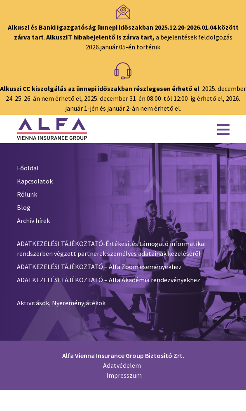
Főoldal (28, 168)
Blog (23, 207)
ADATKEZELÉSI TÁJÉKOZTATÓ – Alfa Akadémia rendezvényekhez (108, 280)
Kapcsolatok (35, 181)
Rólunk (27, 194)
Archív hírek (33, 220)
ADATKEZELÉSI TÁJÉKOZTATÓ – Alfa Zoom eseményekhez (99, 266)
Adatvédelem (122, 365)
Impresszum (124, 375)
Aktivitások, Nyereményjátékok (61, 303)
